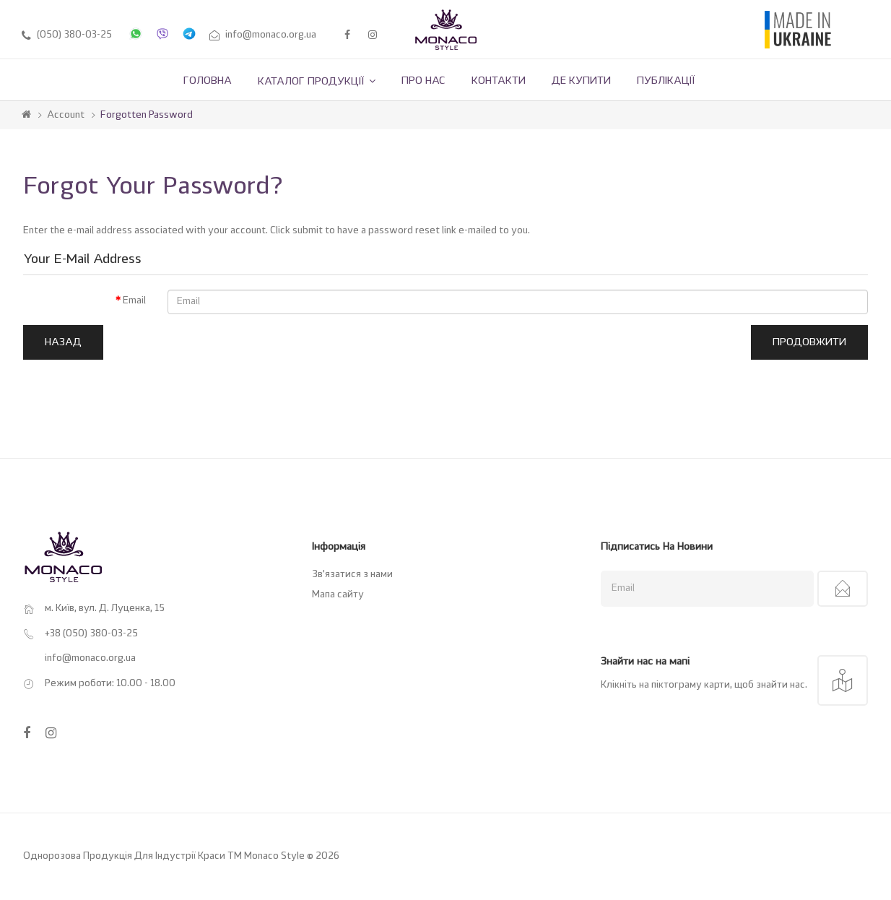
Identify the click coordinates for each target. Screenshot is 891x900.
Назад (63, 342)
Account (65, 115)
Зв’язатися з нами (352, 574)
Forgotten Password (146, 115)
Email (134, 301)
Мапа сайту (338, 595)
